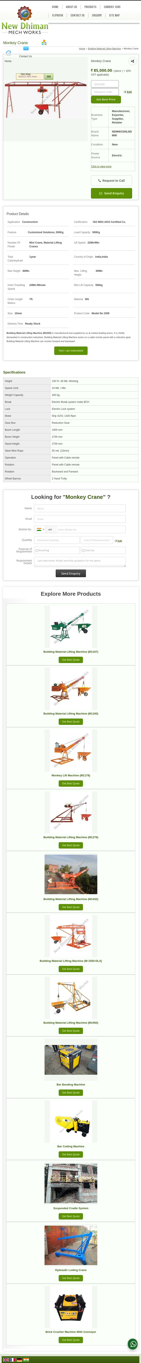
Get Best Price (105, 99)
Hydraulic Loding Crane (71, 1270)
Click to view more (101, 166)
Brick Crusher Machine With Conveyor (71, 1331)
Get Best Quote (71, 659)
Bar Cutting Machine (70, 1146)
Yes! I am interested (71, 350)
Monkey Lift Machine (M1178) (71, 775)
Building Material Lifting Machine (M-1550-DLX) (71, 960)
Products (90, 7)
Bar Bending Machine (71, 1084)
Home (8, 61)
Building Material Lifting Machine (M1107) (70, 651)
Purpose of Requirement (24, 550)
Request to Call (111, 181)
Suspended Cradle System (70, 1208)
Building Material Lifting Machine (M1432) (70, 899)
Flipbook (57, 15)
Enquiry (97, 15)
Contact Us (25, 56)
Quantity (27, 540)
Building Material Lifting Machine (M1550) (70, 1022)
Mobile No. (25, 529)
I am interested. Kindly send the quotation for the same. (80, 562)
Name (28, 508)
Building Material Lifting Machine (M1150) (70, 713)
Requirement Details (24, 561)
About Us (71, 7)
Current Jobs (112, 7)
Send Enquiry (111, 193)
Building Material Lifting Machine (104, 48)
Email (29, 519)
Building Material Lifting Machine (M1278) (70, 837)
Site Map (26, 74)
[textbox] (105, 92)
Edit (128, 92)
